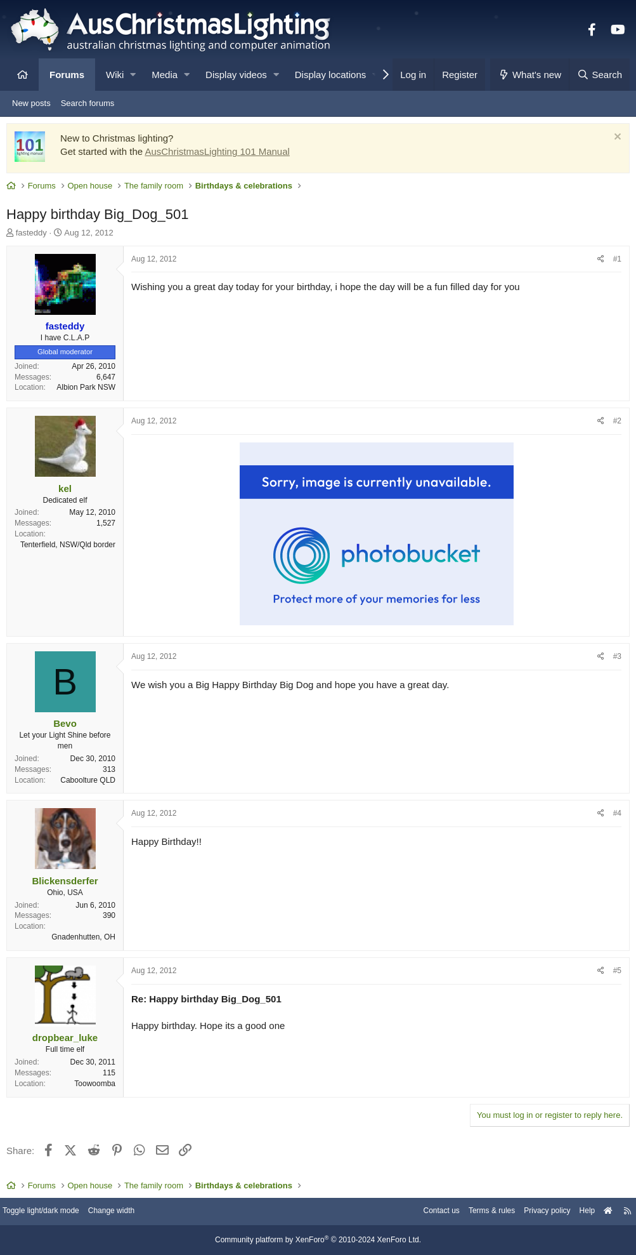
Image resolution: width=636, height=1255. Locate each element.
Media (165, 74)
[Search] (599, 74)
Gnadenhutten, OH (87, 940)
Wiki (115, 74)
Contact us (419, 1212)
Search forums (88, 103)
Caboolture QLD (91, 783)
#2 (614, 424)
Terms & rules (473, 1212)
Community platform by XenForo (318, 1240)
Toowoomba (98, 1086)
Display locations (331, 74)
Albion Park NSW (89, 390)
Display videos (236, 74)
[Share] (598, 262)
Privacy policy (533, 1212)
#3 (614, 659)
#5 (614, 973)
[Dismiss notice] (612, 141)
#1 (614, 262)
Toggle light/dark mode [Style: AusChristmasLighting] (53, 1212)
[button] (133, 74)
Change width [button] (129, 1212)
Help (576, 1212)
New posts (31, 103)
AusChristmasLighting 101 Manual (220, 154)
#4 (614, 816)
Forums (66, 74)
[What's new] (529, 74)
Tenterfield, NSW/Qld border (71, 547)
